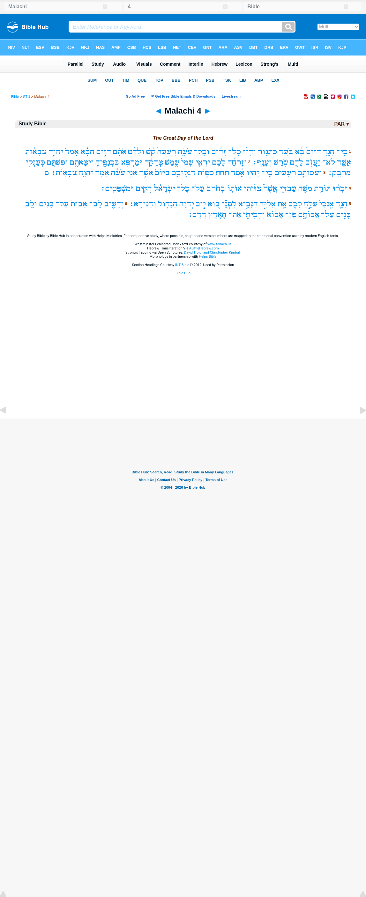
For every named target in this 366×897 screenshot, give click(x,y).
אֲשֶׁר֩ (270, 188)
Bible (15, 97)
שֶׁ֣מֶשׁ (172, 162)
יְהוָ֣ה (56, 152)
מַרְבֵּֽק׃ (339, 173)
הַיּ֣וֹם (103, 152)
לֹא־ (328, 162)
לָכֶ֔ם (295, 204)
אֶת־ (234, 215)
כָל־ (234, 152)
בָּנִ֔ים (46, 204)
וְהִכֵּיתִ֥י (254, 215)
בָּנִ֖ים (343, 215)
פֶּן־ (290, 215)
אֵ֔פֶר (237, 173)
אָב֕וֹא (275, 215)
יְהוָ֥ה (86, 173)
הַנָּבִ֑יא (248, 204)
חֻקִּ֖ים (144, 188)
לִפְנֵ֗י (229, 204)
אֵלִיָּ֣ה (267, 204)
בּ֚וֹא (214, 204)
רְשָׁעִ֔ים (285, 173)
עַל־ (198, 188)
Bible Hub (183, 273)
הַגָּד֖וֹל (167, 204)
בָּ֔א (299, 152)
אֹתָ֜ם (119, 152)
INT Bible (182, 265)
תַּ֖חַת (222, 173)
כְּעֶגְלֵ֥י (35, 162)
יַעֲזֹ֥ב (313, 162)
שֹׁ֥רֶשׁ (281, 162)
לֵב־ (95, 204)
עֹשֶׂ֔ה (118, 173)
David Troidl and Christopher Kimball (212, 252)
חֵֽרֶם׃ (197, 215)
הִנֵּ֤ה (328, 152)
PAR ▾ (341, 124)
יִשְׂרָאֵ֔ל (164, 188)
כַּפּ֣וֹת (206, 173)
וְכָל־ (201, 152)
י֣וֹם (201, 204)
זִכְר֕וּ (339, 188)
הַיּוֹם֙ (313, 152)
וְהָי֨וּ (249, 152)
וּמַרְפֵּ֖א (132, 162)
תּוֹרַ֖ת (322, 188)
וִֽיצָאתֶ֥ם (82, 162)
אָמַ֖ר (102, 173)
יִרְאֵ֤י (202, 162)
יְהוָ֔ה (186, 204)
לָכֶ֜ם (219, 162)
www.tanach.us (219, 244)
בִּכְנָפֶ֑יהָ (107, 162)
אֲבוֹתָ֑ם (308, 215)
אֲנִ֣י (132, 173)
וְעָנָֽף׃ (262, 162)
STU (26, 97)
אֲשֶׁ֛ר (344, 162)
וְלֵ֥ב (31, 204)
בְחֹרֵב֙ (215, 188)
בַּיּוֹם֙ (162, 173)
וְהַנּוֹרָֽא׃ (142, 204)
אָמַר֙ (72, 152)
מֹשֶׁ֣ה (305, 188)
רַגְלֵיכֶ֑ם (184, 173)
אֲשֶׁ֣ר (146, 173)
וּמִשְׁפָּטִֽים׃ (117, 188)
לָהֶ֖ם (296, 162)
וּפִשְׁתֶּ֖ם (57, 162)
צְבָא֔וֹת (36, 152)
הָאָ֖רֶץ (217, 215)
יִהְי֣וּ (252, 173)
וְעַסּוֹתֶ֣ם (310, 173)
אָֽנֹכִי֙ (326, 204)
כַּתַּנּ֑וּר (267, 152)
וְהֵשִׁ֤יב (114, 204)
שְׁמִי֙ (187, 162)
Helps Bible (207, 257)
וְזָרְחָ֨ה (237, 162)
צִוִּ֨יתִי (252, 188)
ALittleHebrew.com (204, 248)
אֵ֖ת (282, 204)
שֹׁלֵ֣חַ (310, 204)
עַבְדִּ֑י (287, 188)
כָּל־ (183, 188)
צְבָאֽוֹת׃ (64, 173)
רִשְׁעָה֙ (166, 152)
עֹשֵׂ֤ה (185, 152)
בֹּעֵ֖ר (286, 152)
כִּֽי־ (341, 152)
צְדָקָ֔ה (154, 162)
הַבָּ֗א (87, 152)
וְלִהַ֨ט (136, 152)
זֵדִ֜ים (218, 152)
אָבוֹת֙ (79, 204)
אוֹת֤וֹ (234, 188)
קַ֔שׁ (150, 152)
